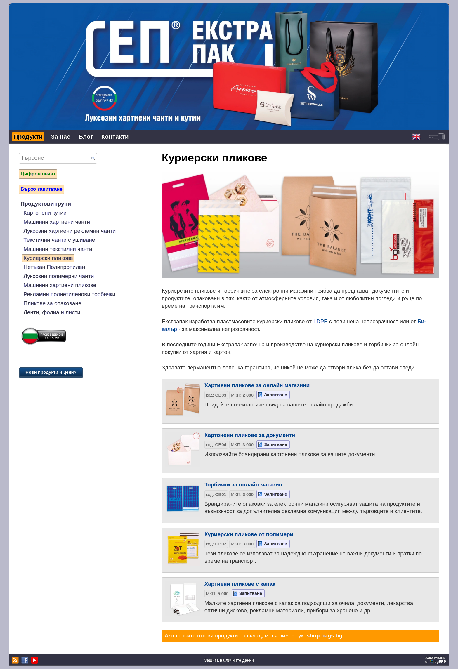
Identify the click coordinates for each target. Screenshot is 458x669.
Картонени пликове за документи (249, 435)
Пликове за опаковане (52, 303)
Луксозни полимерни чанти (58, 276)
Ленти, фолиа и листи (51, 312)
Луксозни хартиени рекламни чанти (69, 231)
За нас (60, 136)
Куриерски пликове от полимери (248, 534)
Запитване (275, 394)
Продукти (28, 136)
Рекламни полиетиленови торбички (69, 294)
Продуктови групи (45, 204)
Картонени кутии (44, 213)
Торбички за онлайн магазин (243, 485)
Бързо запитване (41, 189)
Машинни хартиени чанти (56, 222)
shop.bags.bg (324, 635)
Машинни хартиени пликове (59, 285)
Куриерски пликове (48, 258)
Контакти (115, 136)
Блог (86, 136)
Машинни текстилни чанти (57, 249)
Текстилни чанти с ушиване (59, 240)
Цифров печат (37, 174)
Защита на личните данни (229, 660)
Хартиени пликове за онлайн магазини (257, 385)
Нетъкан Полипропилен (54, 267)
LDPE (320, 321)
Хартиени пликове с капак (239, 584)
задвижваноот (436, 660)
